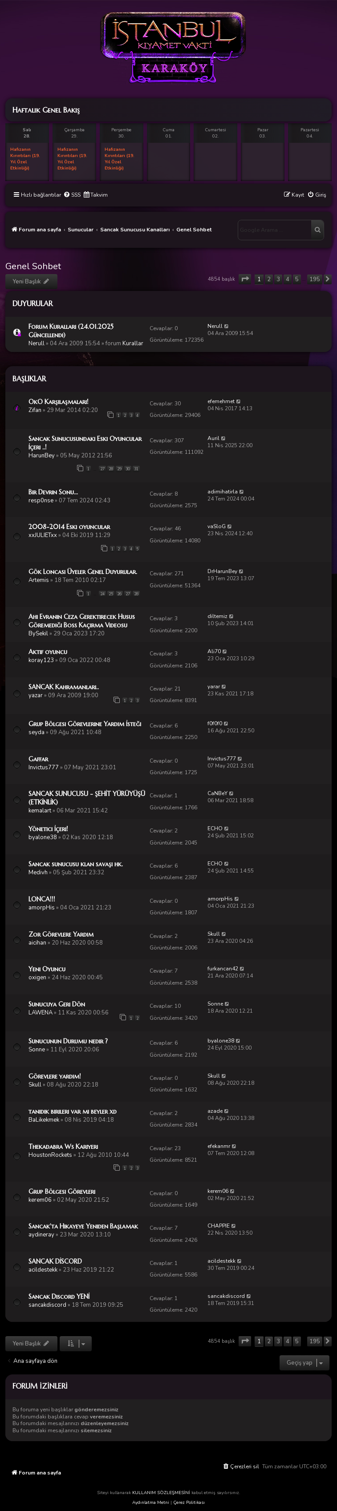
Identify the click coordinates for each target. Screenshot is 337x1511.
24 (102, 594)
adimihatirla (222, 491)
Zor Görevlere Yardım (60, 934)
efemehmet (221, 401)
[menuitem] (72, 195)
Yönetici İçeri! (48, 829)
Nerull (36, 343)
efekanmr (218, 1146)
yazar (35, 695)
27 (102, 469)
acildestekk (42, 1270)
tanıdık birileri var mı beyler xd (72, 1111)
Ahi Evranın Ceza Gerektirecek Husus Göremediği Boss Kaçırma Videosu (81, 621)
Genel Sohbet (33, 266)
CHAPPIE (218, 1225)
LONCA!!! (41, 899)
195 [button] (314, 279)
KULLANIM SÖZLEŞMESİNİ (161, 1493)
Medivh (38, 873)
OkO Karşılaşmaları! (58, 402)
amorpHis (41, 908)
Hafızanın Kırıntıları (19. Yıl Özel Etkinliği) (25, 158)
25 (111, 594)
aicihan (37, 943)
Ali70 (214, 651)
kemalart (39, 811)
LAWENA (40, 1013)
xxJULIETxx (42, 535)
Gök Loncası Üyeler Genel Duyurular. (82, 572)
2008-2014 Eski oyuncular (69, 527)
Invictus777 (43, 768)
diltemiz (217, 616)
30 (128, 469)
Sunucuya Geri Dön (56, 1004)
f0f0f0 (214, 723)
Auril (213, 438)
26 (119, 594)
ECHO (215, 828)
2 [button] (269, 279)
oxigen (37, 978)
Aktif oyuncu (47, 652)
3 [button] (278, 279)
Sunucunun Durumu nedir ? (68, 1041)
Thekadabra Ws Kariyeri (63, 1147)
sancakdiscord (47, 1305)
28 (111, 469)
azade (215, 1111)
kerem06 (40, 1200)
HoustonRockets (50, 1155)
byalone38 (42, 837)
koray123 (41, 660)
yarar (213, 686)
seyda (36, 732)
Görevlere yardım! (54, 1076)
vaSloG (216, 526)
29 (119, 469)
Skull (213, 933)
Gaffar (38, 759)
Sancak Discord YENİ (58, 1297)
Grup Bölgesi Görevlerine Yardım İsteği (84, 724)
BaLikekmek (43, 1120)
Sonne (215, 1003)
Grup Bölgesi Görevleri (61, 1192)
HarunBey (41, 456)
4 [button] (287, 279)
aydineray (41, 1235)
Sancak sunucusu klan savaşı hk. (75, 864)
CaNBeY (217, 793)
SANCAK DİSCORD (55, 1261)
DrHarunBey (222, 571)
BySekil (38, 634)
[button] (245, 279)
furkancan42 (222, 968)
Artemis (38, 580)
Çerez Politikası (189, 1502)
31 (136, 469)
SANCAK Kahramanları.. (63, 687)
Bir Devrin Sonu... (53, 492)
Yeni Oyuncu (46, 969)
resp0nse (40, 501)
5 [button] (297, 279)
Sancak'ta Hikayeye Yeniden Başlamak (83, 1226)
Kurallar (132, 343)
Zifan (34, 410)
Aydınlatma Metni (150, 1502)
